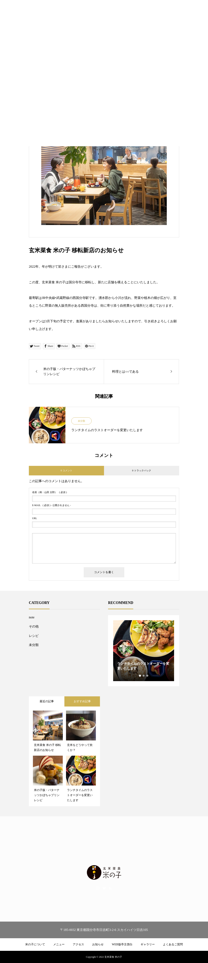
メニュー (59, 944)
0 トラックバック (141, 470)
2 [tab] (144, 676)
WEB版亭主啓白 (122, 944)
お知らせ (98, 944)
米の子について (35, 944)
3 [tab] (147, 676)
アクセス (78, 944)
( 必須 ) (49, 492)
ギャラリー (148, 944)
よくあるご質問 (173, 944)
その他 (34, 626)
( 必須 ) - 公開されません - (51, 505)
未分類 (81, 421)
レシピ (34, 635)
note (32, 617)
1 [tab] (140, 676)
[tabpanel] (143, 650)
